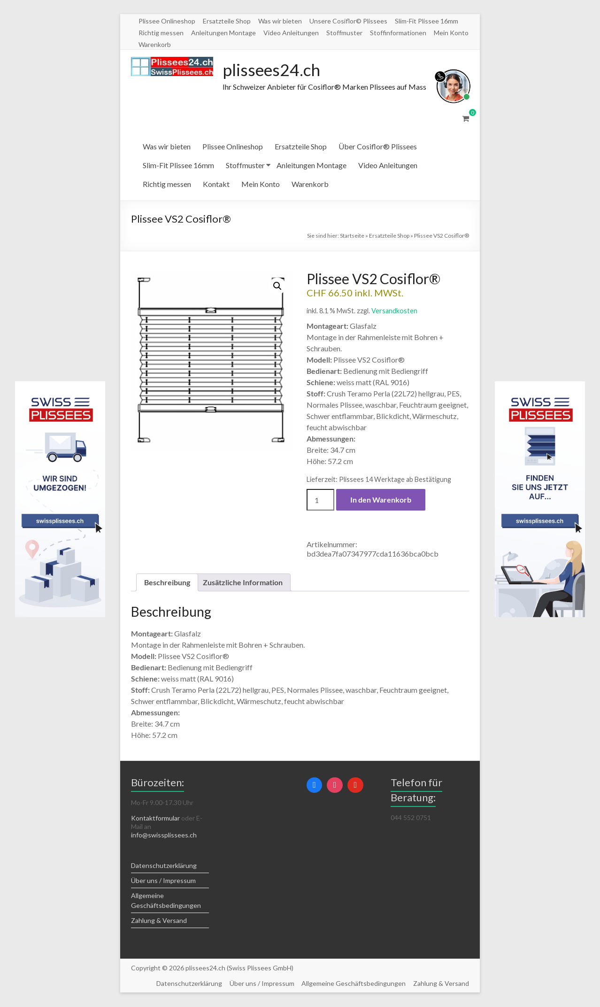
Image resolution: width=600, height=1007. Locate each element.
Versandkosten (394, 311)
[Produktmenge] (320, 500)
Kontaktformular (155, 818)
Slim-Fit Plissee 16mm (426, 21)
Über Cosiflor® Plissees (377, 146)
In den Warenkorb (380, 500)
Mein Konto (451, 33)
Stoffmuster (344, 33)
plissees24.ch (272, 70)
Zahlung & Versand (159, 921)
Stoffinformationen (398, 33)
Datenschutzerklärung (164, 866)
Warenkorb (154, 44)
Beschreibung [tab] (167, 582)
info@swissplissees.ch (164, 835)
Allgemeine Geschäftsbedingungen (353, 984)
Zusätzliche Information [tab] (243, 582)
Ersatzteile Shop (227, 21)
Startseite (352, 236)
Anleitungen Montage (223, 33)
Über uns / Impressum (163, 881)
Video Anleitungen (291, 33)
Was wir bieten (280, 21)
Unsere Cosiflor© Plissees (348, 21)
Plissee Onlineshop (166, 21)
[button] (277, 286)
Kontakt (216, 184)
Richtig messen (161, 33)
